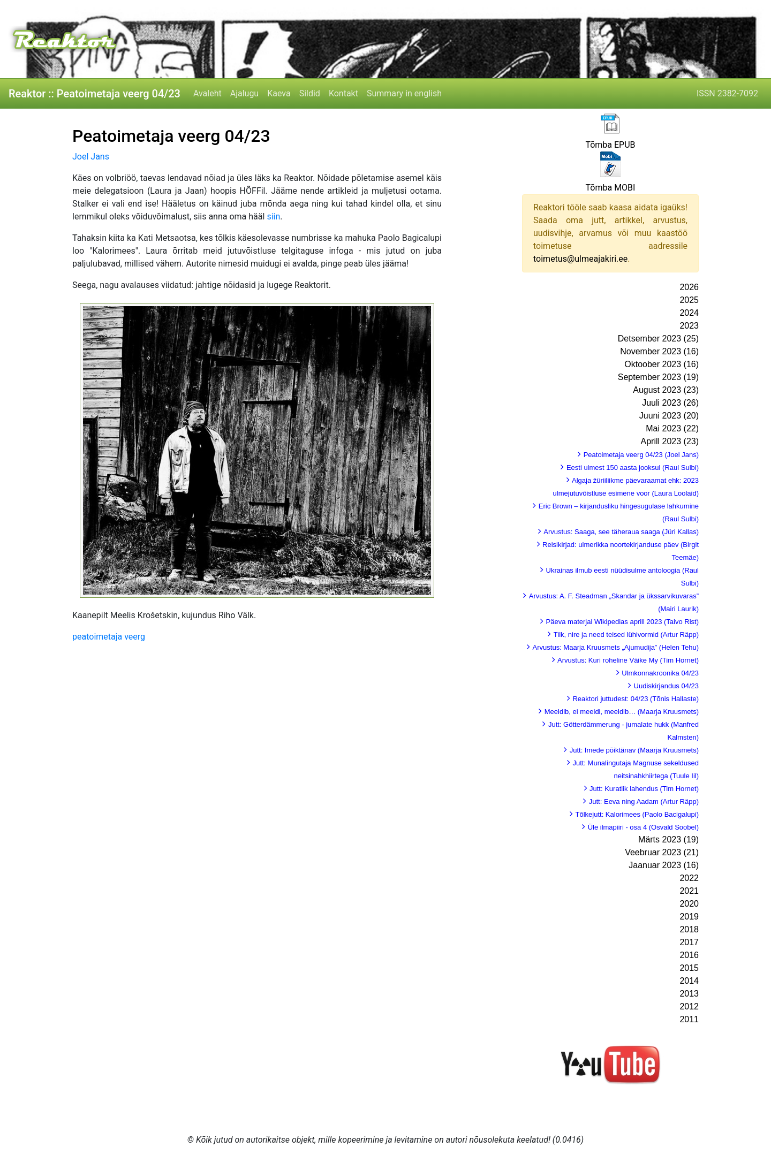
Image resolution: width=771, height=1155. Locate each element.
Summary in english (404, 93)
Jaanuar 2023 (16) (664, 865)
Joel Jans (90, 156)
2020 (689, 903)
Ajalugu (244, 93)
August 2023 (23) (666, 389)
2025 (689, 300)
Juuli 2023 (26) (670, 402)
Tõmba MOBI (611, 188)
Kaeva (278, 93)
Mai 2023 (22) (672, 428)
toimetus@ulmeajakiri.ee (580, 259)
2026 (689, 287)
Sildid (309, 93)
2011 (689, 1019)
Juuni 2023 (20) (669, 415)
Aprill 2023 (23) (670, 441)
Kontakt (343, 93)
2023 (689, 325)
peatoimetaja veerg (108, 637)
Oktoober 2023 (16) (661, 364)
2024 (689, 312)
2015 (689, 967)
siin (273, 216)
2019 (689, 916)
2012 (689, 1006)
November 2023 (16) (659, 351)
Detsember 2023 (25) (658, 338)
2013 (689, 993)
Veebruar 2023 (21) (662, 852)
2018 (689, 929)
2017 (689, 942)
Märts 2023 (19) (668, 839)
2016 (689, 955)
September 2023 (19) (658, 377)
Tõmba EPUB (610, 145)
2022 (689, 878)
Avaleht (207, 93)
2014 (689, 980)
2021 (689, 890)
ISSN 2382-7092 (727, 93)
